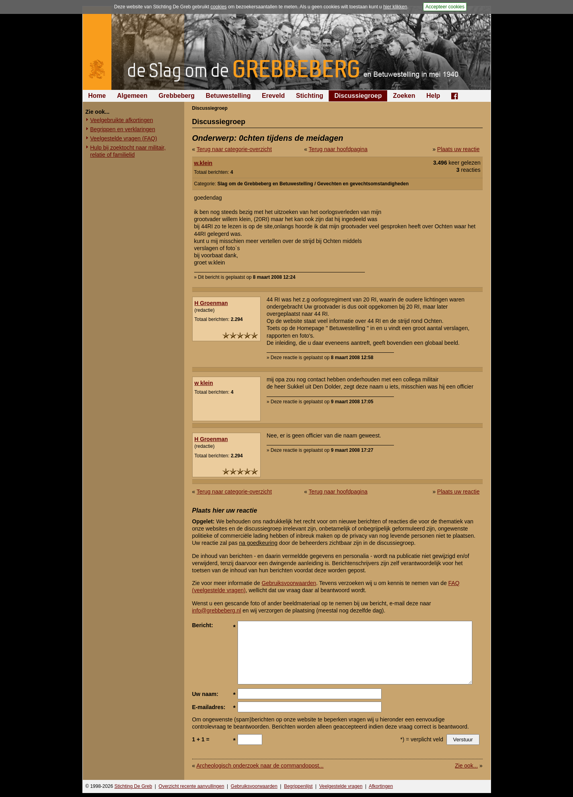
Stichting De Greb (133, 786)
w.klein (203, 163)
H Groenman (211, 303)
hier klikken (395, 7)
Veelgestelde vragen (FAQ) (123, 138)
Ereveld (273, 95)
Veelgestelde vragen (341, 786)
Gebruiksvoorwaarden (289, 583)
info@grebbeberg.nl (216, 610)
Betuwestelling (228, 95)
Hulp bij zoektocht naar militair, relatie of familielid (128, 151)
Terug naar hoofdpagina (338, 149)
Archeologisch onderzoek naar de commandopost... (260, 765)
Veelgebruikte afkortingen (121, 120)
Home (97, 95)
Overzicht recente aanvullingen (191, 786)
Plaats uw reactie (458, 149)
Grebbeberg (176, 95)
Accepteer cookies (444, 7)
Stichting (309, 95)
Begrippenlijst (298, 786)
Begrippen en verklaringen (122, 129)
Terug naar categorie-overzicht (234, 149)
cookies (218, 7)
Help (433, 95)
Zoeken (404, 95)
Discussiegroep (358, 95)
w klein (204, 383)
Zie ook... (466, 765)
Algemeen (132, 95)
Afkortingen (381, 786)
